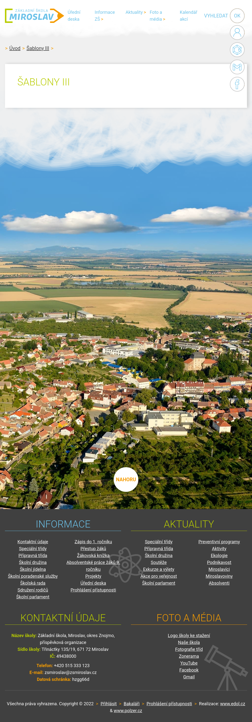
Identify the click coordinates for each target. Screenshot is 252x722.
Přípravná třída (32, 555)
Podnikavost (219, 562)
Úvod (14, 48)
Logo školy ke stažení (189, 635)
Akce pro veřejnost (159, 576)
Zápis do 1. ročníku (93, 541)
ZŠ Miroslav (34, 16)
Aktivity (219, 548)
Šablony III (38, 48)
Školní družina (33, 562)
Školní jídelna (33, 569)
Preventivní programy (219, 541)
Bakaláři (237, 50)
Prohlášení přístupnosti (93, 590)
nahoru (126, 479)
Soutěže (159, 562)
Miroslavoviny (219, 576)
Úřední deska (74, 16)
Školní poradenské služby (33, 576)
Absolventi (219, 583)
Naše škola (189, 642)
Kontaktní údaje (32, 541)
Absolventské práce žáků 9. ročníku (93, 566)
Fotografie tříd (189, 649)
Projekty (93, 576)
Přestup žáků (93, 548)
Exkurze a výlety (158, 569)
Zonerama (189, 656)
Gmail (236, 67)
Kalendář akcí (188, 16)
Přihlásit (109, 703)
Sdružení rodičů (32, 590)
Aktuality (134, 12)
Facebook (237, 84)
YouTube (189, 663)
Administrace (237, 32)
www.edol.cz (232, 703)
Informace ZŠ (105, 16)
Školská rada (33, 583)
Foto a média (156, 16)
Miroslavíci (219, 569)
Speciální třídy (33, 548)
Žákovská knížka (93, 555)
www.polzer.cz (128, 710)
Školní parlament (32, 596)
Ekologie (219, 555)
